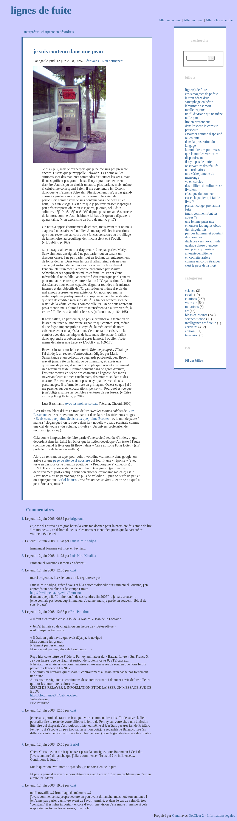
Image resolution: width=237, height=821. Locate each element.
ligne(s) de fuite (196, 90)
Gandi (176, 815)
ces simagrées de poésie (201, 94)
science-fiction (195, 319)
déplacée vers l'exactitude (202, 241)
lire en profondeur (197, 122)
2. (23, 541)
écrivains (92, 61)
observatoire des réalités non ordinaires (201, 168)
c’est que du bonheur (199, 193)
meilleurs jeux (195, 110)
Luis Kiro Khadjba (83, 541)
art (187, 311)
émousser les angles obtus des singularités (203, 227)
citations (191, 299)
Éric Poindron (80, 611)
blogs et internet (196, 315)
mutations (192, 307)
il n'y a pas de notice (199, 162)
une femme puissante (199, 221)
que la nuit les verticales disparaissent (201, 155)
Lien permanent (112, 61)
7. (23, 744)
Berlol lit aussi (67, 480)
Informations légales (221, 815)
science (190, 290)
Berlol (74, 744)
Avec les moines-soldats (81, 403)
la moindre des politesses (202, 149)
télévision (191, 335)
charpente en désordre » (57, 32)
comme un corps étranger (202, 261)
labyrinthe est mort (198, 106)
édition (190, 331)
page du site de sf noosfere (71, 460)
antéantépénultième (198, 253)
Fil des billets (194, 360)
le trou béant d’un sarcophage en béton (199, 100)
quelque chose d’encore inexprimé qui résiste (201, 247)
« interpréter (30, 32)
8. (23, 785)
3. (23, 555)
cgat (73, 570)
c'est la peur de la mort (200, 265)
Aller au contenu (170, 20)
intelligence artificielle (200, 323)
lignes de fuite (41, 10)
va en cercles (194, 181)
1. (23, 518)
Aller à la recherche (219, 20)
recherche (199, 40)
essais (189, 295)
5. (23, 611)
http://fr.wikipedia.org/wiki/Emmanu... (56, 593)
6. (23, 710)
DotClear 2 (196, 815)
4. (23, 570)
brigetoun (77, 518)
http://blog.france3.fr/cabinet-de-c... (54, 695)
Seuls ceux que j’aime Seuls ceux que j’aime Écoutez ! (74, 418)
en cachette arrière (197, 257)
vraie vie (191, 302)
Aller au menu (193, 20)
